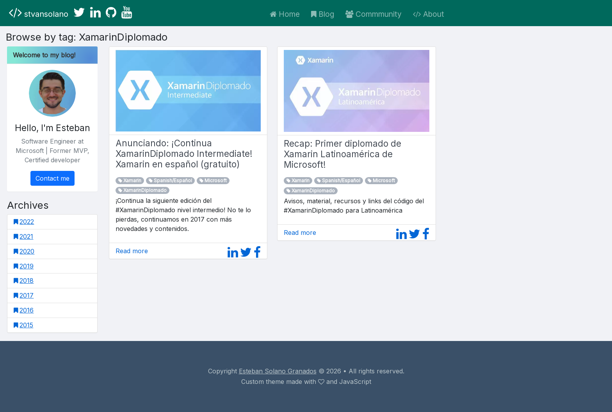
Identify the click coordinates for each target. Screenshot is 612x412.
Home (285, 14)
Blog (322, 14)
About (428, 14)
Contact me (52, 178)
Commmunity (373, 14)
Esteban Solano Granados (278, 371)
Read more (132, 251)
